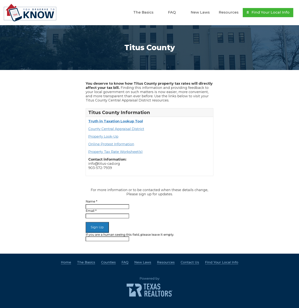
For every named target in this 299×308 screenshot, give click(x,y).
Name (91, 201)
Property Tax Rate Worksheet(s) (115, 152)
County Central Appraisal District (116, 129)
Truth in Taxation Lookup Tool (115, 121)
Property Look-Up (103, 136)
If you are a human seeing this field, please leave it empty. (130, 237)
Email (91, 211)
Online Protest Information (111, 144)
